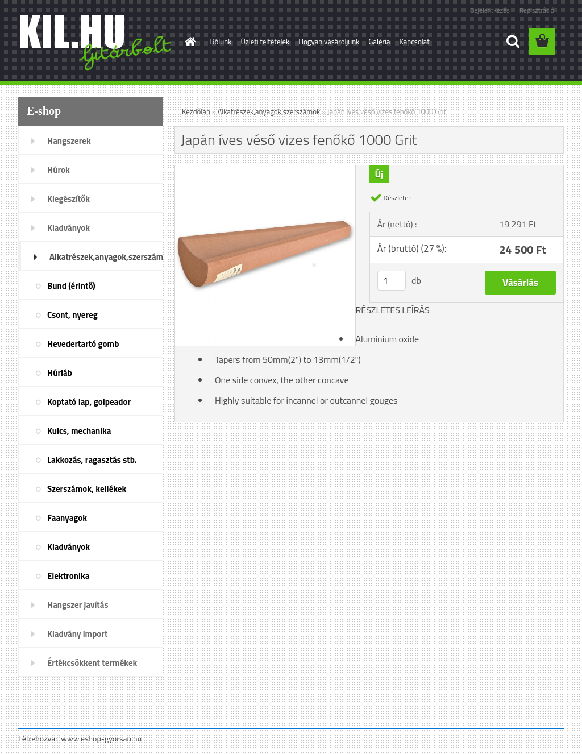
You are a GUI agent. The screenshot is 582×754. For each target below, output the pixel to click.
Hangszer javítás (78, 604)
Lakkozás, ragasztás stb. (92, 459)
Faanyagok (67, 517)
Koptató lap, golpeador (89, 401)
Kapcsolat (414, 41)
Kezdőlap (196, 111)
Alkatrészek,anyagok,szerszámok (106, 256)
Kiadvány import (77, 633)
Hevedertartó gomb (83, 343)
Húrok (58, 169)
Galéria (379, 41)
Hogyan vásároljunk (328, 41)
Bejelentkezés (490, 10)
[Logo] (96, 42)
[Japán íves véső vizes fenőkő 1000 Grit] (265, 170)
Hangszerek (69, 140)
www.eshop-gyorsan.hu (101, 738)
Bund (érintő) (71, 285)
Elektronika (68, 575)
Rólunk (221, 41)
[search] (513, 41)
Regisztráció (536, 10)
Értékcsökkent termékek (92, 662)
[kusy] (391, 281)
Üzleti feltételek (264, 41)
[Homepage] (189, 41)
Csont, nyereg (72, 314)
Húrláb (59, 372)
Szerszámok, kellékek (86, 488)
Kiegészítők (68, 198)
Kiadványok (68, 227)
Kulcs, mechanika (79, 430)
